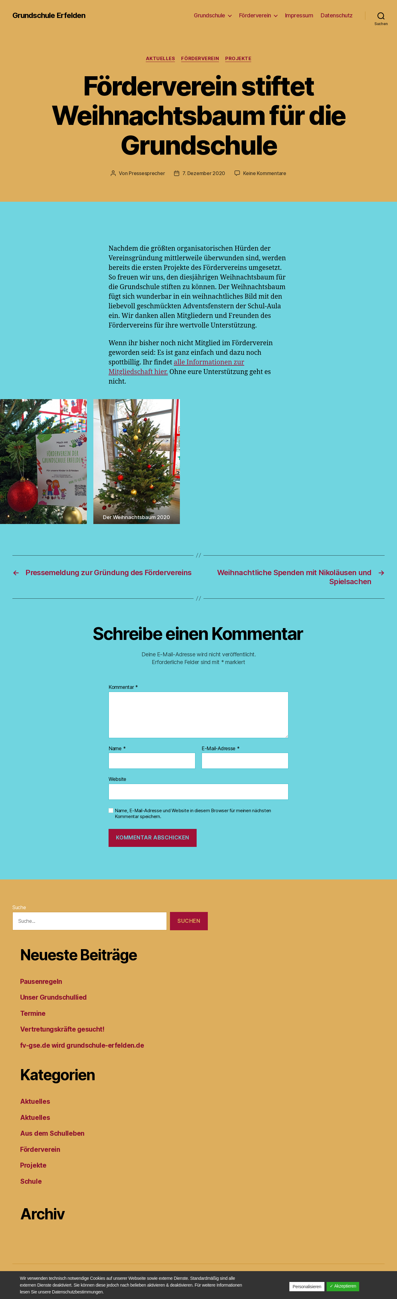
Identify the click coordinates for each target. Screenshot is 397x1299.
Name (117, 748)
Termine (32, 1013)
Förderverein (255, 15)
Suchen (188, 921)
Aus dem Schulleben (52, 1133)
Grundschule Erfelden (48, 15)
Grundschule (209, 15)
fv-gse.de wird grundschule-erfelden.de (82, 1045)
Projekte (238, 58)
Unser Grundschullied (53, 997)
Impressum (299, 15)
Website (117, 779)
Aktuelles (160, 58)
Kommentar (123, 687)
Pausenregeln (41, 981)
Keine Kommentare (264, 173)
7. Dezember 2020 (203, 173)
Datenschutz (337, 15)
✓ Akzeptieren (343, 1286)
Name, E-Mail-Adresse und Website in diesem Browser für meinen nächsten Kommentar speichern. (193, 813)
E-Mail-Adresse (221, 748)
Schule (31, 1181)
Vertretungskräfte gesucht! (62, 1029)
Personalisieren (306, 1286)
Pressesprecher (147, 173)
